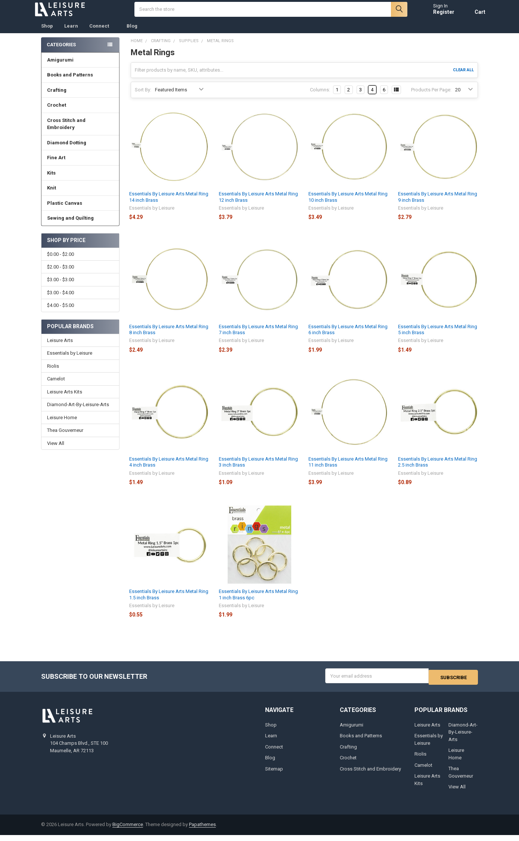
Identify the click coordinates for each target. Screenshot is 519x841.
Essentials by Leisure (69, 360)
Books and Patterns (80, 82)
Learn (71, 33)
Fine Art (80, 165)
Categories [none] (61, 52)
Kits (80, 180)
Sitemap (274, 775)
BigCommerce (127, 831)
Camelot (56, 386)
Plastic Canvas (80, 210)
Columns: (320, 97)
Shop (47, 33)
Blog (132, 33)
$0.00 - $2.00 (60, 261)
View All (55, 451)
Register (436, 16)
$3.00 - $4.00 (60, 300)
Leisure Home (62, 425)
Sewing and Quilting (80, 225)
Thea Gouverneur (65, 437)
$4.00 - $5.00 (60, 313)
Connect (102, 33)
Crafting (80, 97)
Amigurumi (60, 67)
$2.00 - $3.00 (60, 274)
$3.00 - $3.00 (60, 287)
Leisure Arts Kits (64, 399)
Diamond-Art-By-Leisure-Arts (78, 412)
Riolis (53, 373)
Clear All (463, 77)
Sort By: (143, 97)
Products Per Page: (431, 97)
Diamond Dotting (80, 150)
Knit (80, 195)
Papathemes (202, 831)
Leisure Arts (60, 348)
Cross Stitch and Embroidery (80, 131)
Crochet (80, 112)
